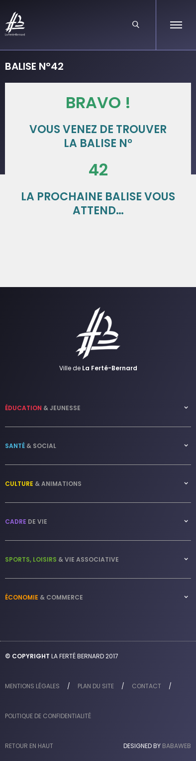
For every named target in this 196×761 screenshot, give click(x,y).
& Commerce (44, 597)
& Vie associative (62, 559)
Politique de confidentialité (48, 716)
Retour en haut (29, 746)
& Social (30, 446)
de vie (26, 521)
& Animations (43, 483)
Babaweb (176, 746)
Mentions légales (32, 686)
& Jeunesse (43, 408)
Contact (146, 686)
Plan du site (96, 686)
